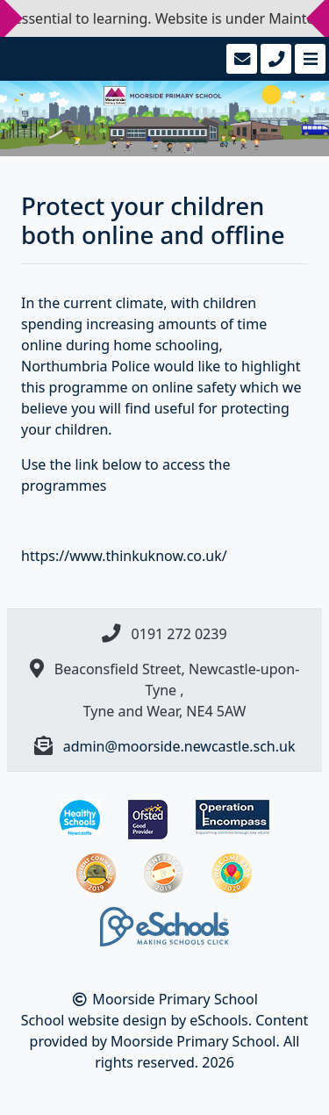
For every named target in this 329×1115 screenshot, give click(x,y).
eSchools (219, 1020)
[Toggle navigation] (308, 59)
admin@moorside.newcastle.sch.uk (179, 746)
